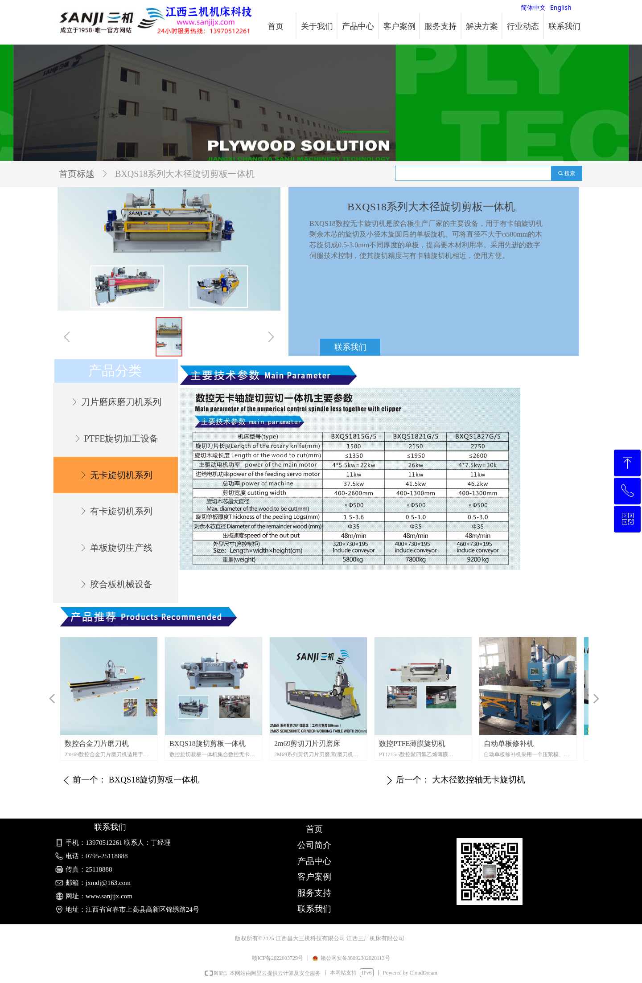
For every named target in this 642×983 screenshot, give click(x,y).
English (561, 7)
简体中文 (533, 7)
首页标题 (77, 174)
